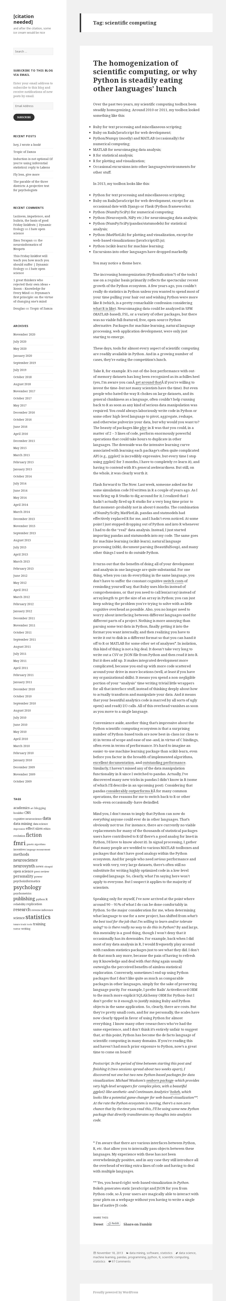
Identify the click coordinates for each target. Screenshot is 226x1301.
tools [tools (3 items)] (29, 924)
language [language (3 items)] (31, 849)
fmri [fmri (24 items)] (19, 843)
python (152, 1257)
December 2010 (24, 689)
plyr (143, 427)
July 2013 (19, 547)
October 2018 (22, 377)
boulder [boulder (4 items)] (18, 813)
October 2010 (22, 696)
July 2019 (19, 370)
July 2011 (19, 654)
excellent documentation (113, 762)
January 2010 (22, 760)
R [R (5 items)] (46, 899)
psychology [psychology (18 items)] (27, 887)
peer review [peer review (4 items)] (41, 871)
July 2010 (19, 717)
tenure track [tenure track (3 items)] (19, 924)
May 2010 (20, 732)
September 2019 (24, 363)
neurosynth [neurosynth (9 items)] (24, 866)
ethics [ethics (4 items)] (47, 829)
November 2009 (24, 774)
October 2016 (22, 419)
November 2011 (24, 625)
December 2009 (24, 767)
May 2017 (20, 405)
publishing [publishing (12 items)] (24, 898)
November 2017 (24, 391)
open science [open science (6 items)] (23, 871)
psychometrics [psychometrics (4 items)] (22, 893)
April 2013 (20, 554)
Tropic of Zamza (24, 152)
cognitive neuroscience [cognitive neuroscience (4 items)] (27, 819)
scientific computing (175, 1257)
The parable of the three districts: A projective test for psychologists (31, 186)
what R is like (104, 308)
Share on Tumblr (138, 1223)
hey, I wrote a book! (27, 145)
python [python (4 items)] (40, 899)
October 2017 (22, 398)
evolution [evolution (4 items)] (19, 836)
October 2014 (22, 476)
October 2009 (22, 781)
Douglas (19, 308)
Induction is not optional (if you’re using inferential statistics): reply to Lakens (33, 163)
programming (137, 1257)
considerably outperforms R (129, 791)
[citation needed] (23, 19)
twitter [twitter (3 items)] (16, 928)
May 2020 (20, 348)
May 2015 (20, 448)
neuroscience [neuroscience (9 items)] (25, 860)
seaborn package (159, 1080)
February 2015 (23, 462)
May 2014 (20, 497)
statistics (166, 1253)
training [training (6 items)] (39, 924)
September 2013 (24, 533)
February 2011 (23, 675)
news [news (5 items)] (39, 866)
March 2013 (21, 561)
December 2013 (24, 519)
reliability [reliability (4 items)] (19, 904)
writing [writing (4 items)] (25, 928)
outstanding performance (164, 762)
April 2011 (20, 668)
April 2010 (20, 739)
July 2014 (19, 483)
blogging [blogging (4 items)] (40, 808)
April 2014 (20, 505)
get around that (148, 382)
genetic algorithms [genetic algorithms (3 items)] (36, 844)
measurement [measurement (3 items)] (43, 849)
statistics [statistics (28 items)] (38, 917)
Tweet (98, 1223)
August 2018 (22, 384)
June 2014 (20, 490)
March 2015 (21, 455)
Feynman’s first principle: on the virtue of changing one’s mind (33, 297)
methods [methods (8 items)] (21, 854)
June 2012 (20, 576)
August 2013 (22, 540)
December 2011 (24, 618)
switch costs (173, 581)
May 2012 (20, 583)
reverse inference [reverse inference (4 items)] (42, 910)
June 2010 (20, 725)
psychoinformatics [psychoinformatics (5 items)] (26, 881)
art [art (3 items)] (31, 808)
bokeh (175, 1091)
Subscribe (24, 117)
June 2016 (20, 427)
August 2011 (22, 646)
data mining (137, 1253)
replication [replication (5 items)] (34, 904)
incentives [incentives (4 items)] (19, 849)
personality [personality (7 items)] (23, 876)
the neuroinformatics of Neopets (28, 244)
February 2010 (23, 753)
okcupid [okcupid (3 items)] (48, 866)
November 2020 (24, 334)
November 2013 (24, 526)
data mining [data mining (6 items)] (22, 823)
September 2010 (24, 703)
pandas (122, 1257)
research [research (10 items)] (22, 909)
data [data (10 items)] (47, 818)
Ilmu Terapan (23, 240)
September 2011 (24, 639)
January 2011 (22, 682)
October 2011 (22, 632)
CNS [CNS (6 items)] (27, 812)
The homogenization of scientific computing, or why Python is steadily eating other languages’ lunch (145, 75)
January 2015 (22, 469)
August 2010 (22, 710)
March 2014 (21, 512)
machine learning (104, 1257)
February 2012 (23, 604)
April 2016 (20, 434)
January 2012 (22, 611)
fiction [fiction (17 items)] (34, 834)
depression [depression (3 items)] (19, 828)
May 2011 (20, 661)
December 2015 (24, 441)
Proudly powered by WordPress (115, 1292)
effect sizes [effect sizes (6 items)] (34, 828)
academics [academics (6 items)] (21, 808)
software (153, 1253)
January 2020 (22, 356)
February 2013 (23, 568)
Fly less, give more (26, 174)
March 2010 (21, 746)
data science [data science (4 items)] (40, 824)
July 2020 (19, 341)
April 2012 (20, 590)
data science (187, 1253)
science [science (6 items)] (19, 918)
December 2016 (24, 412)
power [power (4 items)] (38, 876)
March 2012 (21, 597)
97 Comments (121, 1261)
